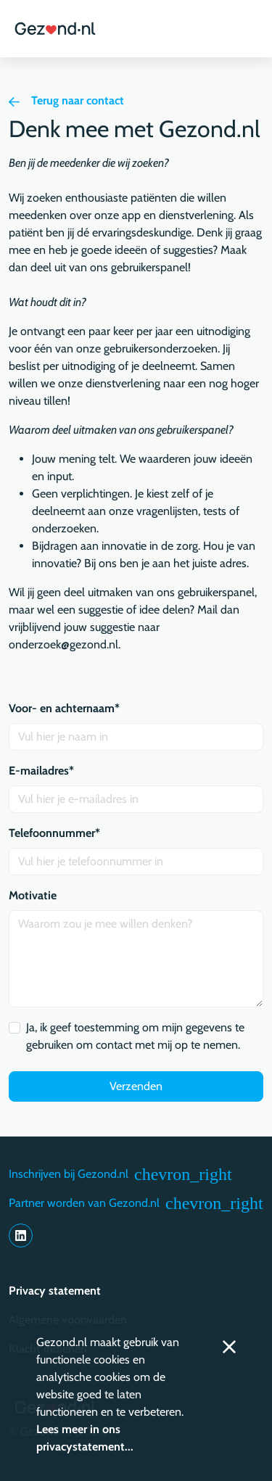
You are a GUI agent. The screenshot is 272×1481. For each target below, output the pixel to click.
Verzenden (136, 1086)
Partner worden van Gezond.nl (136, 1203)
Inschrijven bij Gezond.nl (120, 1174)
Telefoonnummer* (54, 833)
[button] (245, 29)
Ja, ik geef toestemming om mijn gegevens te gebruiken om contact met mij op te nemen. (135, 1036)
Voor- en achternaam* (64, 708)
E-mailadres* (41, 770)
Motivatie (33, 895)
